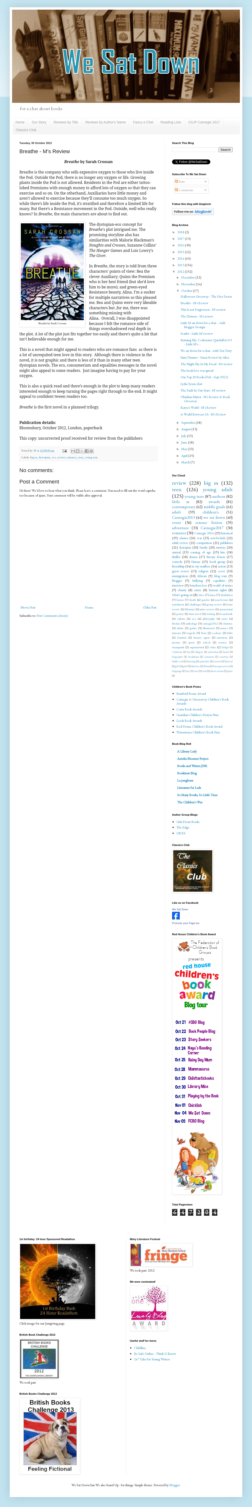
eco (54, 457)
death (192, 600)
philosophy (209, 619)
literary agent (202, 637)
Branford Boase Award (191, 693)
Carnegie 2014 (204, 533)
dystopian (44, 457)
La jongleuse (185, 780)
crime (197, 590)
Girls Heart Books (187, 822)
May (184, 449)
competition (204, 543)
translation (178, 604)
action (222, 566)
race (196, 671)
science (222, 642)
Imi (189, 652)
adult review (180, 543)
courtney (224, 656)
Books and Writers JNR (192, 766)
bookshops (193, 656)
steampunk (178, 647)
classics (183, 538)
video (213, 647)
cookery (216, 633)
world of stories (223, 585)
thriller (176, 557)
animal (176, 552)
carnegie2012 (210, 623)
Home (20, 122)
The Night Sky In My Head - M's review (207, 364)
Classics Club (26, 130)
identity (195, 666)
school (206, 642)
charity (182, 590)
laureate (176, 633)
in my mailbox (201, 566)
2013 (181, 265)
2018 (181, 232)
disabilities (226, 595)
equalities (219, 580)
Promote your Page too (185, 923)
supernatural (197, 647)
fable (230, 633)
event (176, 522)
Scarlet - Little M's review (197, 333)
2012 (181, 271)
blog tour (220, 576)
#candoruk (226, 614)
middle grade (214, 506)
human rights (218, 590)
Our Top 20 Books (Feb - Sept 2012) (204, 377)
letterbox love (198, 585)
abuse (212, 595)
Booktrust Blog (187, 773)
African (202, 576)
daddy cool (177, 661)
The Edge (182, 827)
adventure (180, 527)
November (188, 284)
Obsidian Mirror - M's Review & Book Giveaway (205, 399)
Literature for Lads (189, 787)
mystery (221, 547)
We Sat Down (180, 909)
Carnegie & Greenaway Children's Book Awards (202, 701)
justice (224, 628)
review (61, 457)
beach (226, 652)
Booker (176, 623)
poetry (180, 614)
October (187, 290)
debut (180, 628)
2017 (181, 238)
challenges (195, 604)
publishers (226, 543)
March (185, 462)
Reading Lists (171, 122)
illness (207, 666)
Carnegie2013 (183, 517)
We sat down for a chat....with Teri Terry (206, 350)
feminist (182, 637)
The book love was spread (197, 370)
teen (80, 457)
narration (222, 637)
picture (176, 642)
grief (185, 666)
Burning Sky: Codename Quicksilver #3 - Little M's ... (206, 342)
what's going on (182, 595)
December (188, 277)
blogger (177, 580)
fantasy (195, 561)
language (176, 671)
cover (221, 571)
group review (214, 604)
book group (217, 561)
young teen (91, 457)
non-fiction (221, 600)
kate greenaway (221, 666)
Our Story (39, 122)
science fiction (209, 522)
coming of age (200, 552)
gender (206, 600)
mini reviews (207, 609)
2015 (181, 252)
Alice (201, 595)
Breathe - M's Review (194, 303)
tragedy (191, 633)
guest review (180, 571)
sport (230, 671)
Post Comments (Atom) (52, 615)
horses (180, 600)
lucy (188, 671)
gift (177, 666)
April (184, 455)
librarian (190, 609)
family (204, 547)
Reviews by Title (66, 122)
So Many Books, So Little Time (197, 795)
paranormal (226, 609)
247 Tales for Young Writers (152, 1359)
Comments (184, 190)
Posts (180, 181)
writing (210, 614)
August (186, 429)
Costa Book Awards (189, 709)
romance (72, 457)
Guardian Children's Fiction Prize (197, 715)
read (204, 671)
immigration (180, 576)
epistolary (204, 661)
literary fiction (216, 557)
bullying (197, 580)
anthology (191, 623)
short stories (217, 671)
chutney (228, 623)
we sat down (214, 517)
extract (217, 661)
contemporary (183, 506)
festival (229, 661)
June (184, 442)
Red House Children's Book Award (199, 726)
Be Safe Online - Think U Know (155, 1353)
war (199, 538)
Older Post (149, 607)
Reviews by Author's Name (105, 122)
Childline (140, 1348)
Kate (204, 633)
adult (176, 512)
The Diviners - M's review (197, 316)
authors (218, 496)
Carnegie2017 (212, 527)
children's (211, 512)
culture (181, 619)
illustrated (208, 628)
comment (209, 656)
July (184, 436)
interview (178, 585)
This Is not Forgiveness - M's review (203, 309)
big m (33, 457)
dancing (191, 661)
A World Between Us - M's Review (203, 414)
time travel (195, 614)
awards (214, 501)
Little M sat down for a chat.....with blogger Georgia (203, 325)
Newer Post (28, 607)
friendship (178, 566)
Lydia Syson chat (191, 384)
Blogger (174, 1485)
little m (180, 501)
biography (177, 656)
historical (227, 533)
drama (193, 557)
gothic (193, 628)
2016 (181, 245)
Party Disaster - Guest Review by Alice (205, 357)
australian (213, 652)
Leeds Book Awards (189, 720)
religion (203, 571)
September (188, 422)
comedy (177, 561)
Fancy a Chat (143, 122)
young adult (218, 489)
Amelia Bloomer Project (192, 758)
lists (222, 552)
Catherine (177, 652)
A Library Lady (187, 751)
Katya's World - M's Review (198, 407)
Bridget (225, 647)
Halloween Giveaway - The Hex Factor (206, 296)
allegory (199, 652)
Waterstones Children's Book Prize (198, 732)
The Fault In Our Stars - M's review (203, 390)
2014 (181, 258)
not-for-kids (218, 538)
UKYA (181, 833)
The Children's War (189, 802)
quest (191, 642)
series (224, 619)
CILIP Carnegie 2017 (204, 122)
